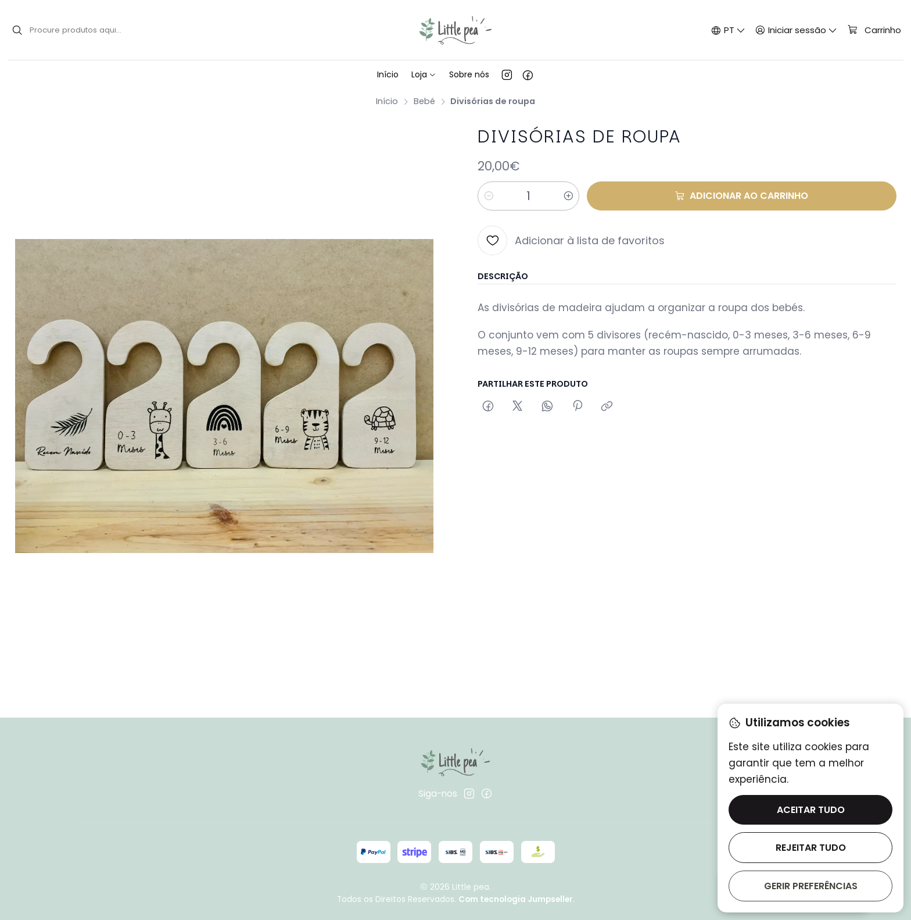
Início (387, 101)
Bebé (424, 101)
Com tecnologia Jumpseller (515, 899)
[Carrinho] (873, 30)
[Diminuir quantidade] (488, 196)
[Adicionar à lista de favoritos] (571, 240)
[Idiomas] (728, 30)
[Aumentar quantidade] (568, 196)
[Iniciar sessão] (796, 30)
